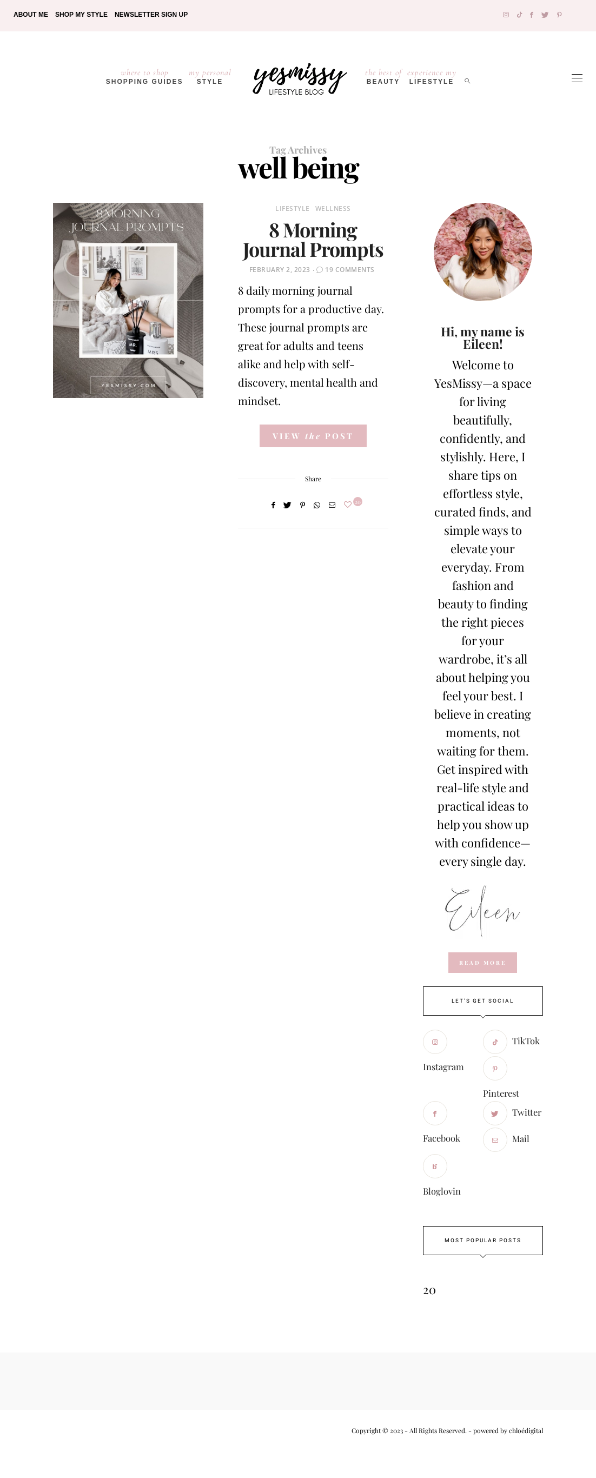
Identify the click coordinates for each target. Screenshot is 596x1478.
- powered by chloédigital (505, 1430)
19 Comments (350, 269)
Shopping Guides (144, 76)
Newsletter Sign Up (151, 14)
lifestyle (431, 76)
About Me (31, 14)
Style (210, 76)
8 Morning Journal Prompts (313, 239)
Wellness (333, 208)
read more (482, 962)
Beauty (383, 76)
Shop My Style (81, 14)
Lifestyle (292, 208)
